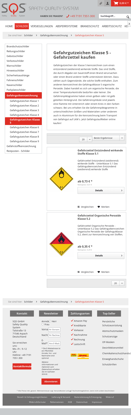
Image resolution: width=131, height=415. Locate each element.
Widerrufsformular (37, 402)
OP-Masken (108, 342)
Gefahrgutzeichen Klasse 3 (24, 110)
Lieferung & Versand (61, 397)
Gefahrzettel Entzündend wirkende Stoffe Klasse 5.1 (100, 152)
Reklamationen (57, 402)
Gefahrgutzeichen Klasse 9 (24, 141)
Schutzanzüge (109, 336)
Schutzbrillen (109, 364)
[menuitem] (101, 3)
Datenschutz (82, 402)
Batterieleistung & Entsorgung (87, 397)
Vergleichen (86, 206)
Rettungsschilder (16, 51)
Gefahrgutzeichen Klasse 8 (24, 136)
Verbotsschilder (15, 60)
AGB (70, 402)
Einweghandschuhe (109, 358)
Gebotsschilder (15, 56)
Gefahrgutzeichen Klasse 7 (24, 132)
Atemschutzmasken (109, 330)
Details (108, 190)
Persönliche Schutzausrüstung (109, 323)
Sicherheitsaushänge (18, 75)
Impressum (97, 402)
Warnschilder (14, 65)
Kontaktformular (22, 366)
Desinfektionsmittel (109, 347)
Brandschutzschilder (18, 46)
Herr (53, 321)
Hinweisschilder (15, 70)
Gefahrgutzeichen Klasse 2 (24, 105)
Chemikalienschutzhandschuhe (109, 353)
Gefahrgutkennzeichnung (22, 95)
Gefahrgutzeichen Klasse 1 (24, 100)
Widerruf (110, 397)
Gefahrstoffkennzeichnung (21, 146)
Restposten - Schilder (18, 150)
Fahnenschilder (15, 80)
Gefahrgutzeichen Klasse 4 (24, 114)
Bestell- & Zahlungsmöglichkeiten (32, 397)
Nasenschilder (14, 85)
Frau (45, 324)
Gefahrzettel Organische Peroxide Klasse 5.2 (99, 217)
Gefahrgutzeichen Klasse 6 (24, 127)
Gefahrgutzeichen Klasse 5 (25, 121)
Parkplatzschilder (16, 89)
